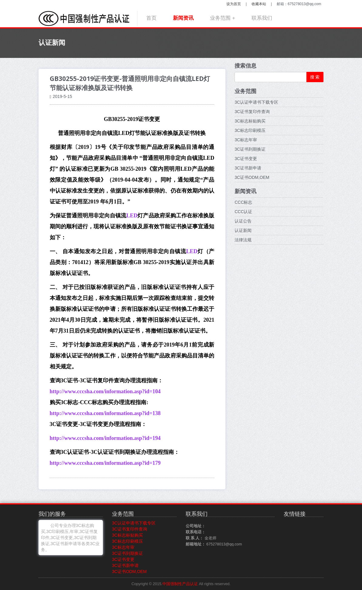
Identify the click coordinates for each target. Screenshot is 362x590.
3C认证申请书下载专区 (256, 102)
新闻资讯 (183, 18)
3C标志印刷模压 (250, 130)
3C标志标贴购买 (250, 121)
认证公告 (243, 221)
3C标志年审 (246, 139)
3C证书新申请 (248, 168)
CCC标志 (243, 202)
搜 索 (315, 77)
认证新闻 (243, 230)
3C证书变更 (246, 158)
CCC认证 (243, 211)
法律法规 (243, 239)
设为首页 (233, 4)
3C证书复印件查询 (252, 111)
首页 (151, 18)
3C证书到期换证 (250, 149)
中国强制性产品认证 (180, 584)
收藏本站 (259, 4)
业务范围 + (222, 18)
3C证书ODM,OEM (252, 177)
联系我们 (262, 18)
